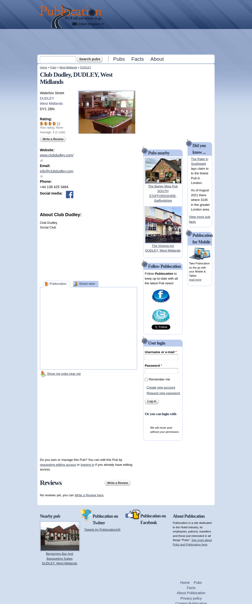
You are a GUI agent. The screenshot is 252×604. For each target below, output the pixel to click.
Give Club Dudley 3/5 (50, 123)
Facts (137, 59)
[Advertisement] (126, 41)
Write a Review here (89, 495)
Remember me (159, 379)
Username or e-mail (160, 352)
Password (153, 365)
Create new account (161, 387)
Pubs (119, 59)
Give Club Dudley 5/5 (59, 123)
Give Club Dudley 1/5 (42, 123)
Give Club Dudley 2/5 (46, 123)
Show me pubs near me (64, 374)
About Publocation (191, 593)
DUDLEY (85, 67)
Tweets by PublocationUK (102, 529)
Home (43, 67)
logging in (87, 465)
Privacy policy (191, 598)
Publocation (58, 284)
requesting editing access (58, 465)
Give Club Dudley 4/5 (54, 123)
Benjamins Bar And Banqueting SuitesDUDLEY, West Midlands (59, 558)
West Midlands (68, 67)
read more (195, 279)
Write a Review (53, 139)
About (157, 59)
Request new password (163, 393)
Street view (87, 284)
